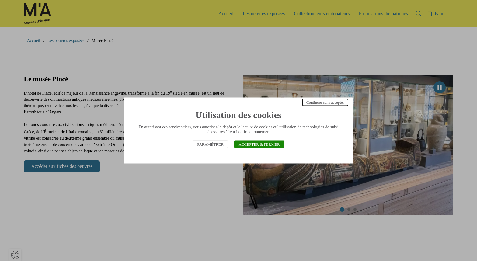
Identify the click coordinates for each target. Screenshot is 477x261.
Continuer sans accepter (325, 102)
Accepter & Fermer (259, 144)
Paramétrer (210, 144)
